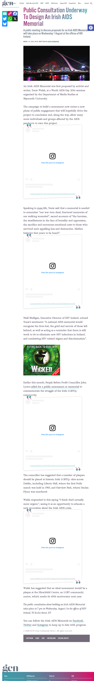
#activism (29, 638)
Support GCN (63, 3)
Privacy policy (8, 677)
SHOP (41, 3)
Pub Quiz (22, 3)
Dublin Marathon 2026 (32, 3)
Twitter (27, 625)
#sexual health (63, 638)
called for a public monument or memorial (55, 386)
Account (87, 3)
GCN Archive (54, 3)
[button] (91, 28)
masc (40, 208)
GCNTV (47, 3)
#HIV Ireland (51, 638)
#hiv (43, 638)
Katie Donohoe (53, 41)
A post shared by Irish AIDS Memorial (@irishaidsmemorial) (52, 194)
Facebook (78, 621)
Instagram (42, 625)
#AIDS (37, 638)
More (79, 3)
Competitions (72, 3)
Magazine (13, 3)
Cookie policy (61, 674)
